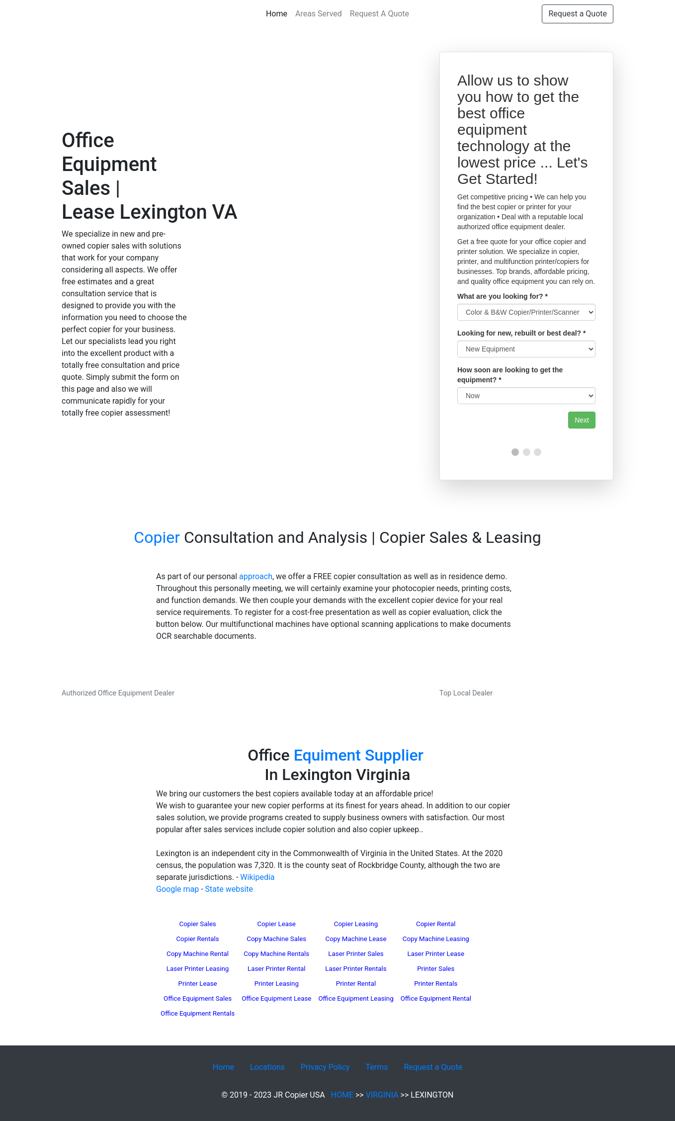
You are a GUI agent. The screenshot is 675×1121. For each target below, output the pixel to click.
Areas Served (318, 13)
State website (229, 889)
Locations (267, 1067)
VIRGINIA (382, 1095)
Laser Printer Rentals (355, 968)
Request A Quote (379, 13)
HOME (342, 1095)
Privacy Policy (325, 1067)
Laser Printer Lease (436, 953)
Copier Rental (435, 924)
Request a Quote (577, 13)
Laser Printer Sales (355, 953)
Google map (177, 889)
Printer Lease (197, 983)
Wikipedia (257, 877)
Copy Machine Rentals (276, 953)
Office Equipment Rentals (198, 1013)
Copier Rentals (197, 939)
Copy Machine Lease (356, 939)
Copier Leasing (356, 924)
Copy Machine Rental (198, 953)
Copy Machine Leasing (436, 939)
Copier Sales (197, 924)
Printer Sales (435, 968)
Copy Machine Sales (276, 939)
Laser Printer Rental (276, 968)
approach (255, 576)
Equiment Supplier (358, 755)
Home (278, 12)
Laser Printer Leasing (198, 968)
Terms (377, 1067)
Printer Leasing (276, 983)
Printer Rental (356, 983)
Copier (157, 537)
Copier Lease (276, 924)
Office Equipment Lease (276, 998)
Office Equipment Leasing (355, 998)
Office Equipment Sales (198, 998)
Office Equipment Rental (436, 998)
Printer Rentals (435, 983)
